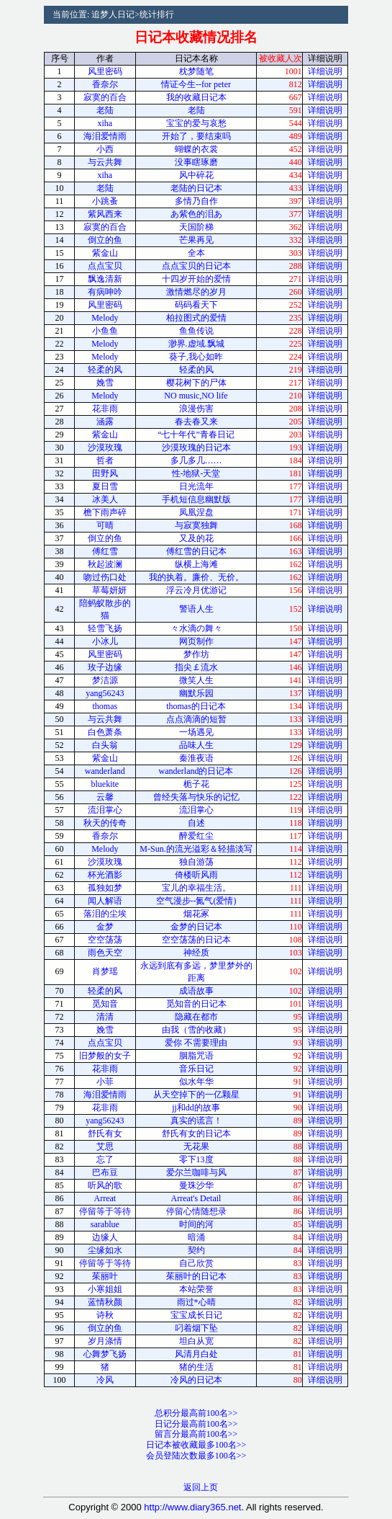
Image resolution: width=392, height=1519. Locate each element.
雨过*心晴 (196, 1302)
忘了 (105, 1159)
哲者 (105, 460)
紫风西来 (105, 214)
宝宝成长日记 (196, 1315)
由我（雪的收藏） (196, 1030)
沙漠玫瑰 (105, 447)
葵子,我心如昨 (196, 357)
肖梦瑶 (105, 971)
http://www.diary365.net (192, 1507)
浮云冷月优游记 (196, 590)
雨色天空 (105, 953)
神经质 (196, 953)
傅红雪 (105, 551)
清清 (105, 1017)
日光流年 (196, 486)
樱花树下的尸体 (196, 383)
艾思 (105, 1146)
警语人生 (196, 609)
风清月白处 (196, 1354)
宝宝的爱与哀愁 (196, 123)
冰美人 (105, 499)
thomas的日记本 (196, 706)
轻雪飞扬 (105, 628)
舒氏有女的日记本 (196, 1133)
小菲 (105, 1082)
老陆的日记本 (196, 188)
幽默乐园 (196, 693)
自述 (196, 823)
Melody (104, 318)
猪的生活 (196, 1367)
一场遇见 (196, 732)
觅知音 (105, 1004)
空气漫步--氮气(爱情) (196, 901)
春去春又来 (196, 421)
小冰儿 (105, 641)
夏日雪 (105, 486)
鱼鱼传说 (196, 331)
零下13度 (196, 1159)
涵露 (105, 421)
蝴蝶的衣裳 (196, 149)
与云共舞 (105, 162)
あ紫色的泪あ (196, 214)
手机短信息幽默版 (196, 499)
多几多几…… (196, 460)
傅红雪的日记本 (196, 551)
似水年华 (196, 1082)
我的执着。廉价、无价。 (196, 577)
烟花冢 (196, 914)
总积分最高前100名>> (196, 1413)
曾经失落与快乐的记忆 (196, 797)
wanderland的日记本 (196, 771)
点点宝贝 (105, 266)
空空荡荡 (105, 940)
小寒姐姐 (105, 1289)
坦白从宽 (196, 1341)
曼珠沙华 (196, 1185)
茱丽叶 (105, 1276)
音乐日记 (196, 1069)
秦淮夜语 (196, 758)
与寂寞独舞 (196, 525)
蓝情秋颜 (105, 1302)
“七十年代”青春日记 (196, 434)
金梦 (105, 927)
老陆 (105, 110)
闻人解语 (105, 901)
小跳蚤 (105, 201)
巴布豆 (105, 1172)
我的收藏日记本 (196, 97)
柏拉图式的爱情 (196, 318)
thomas (105, 706)
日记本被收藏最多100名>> (196, 1445)
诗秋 (105, 1315)
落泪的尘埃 (105, 914)
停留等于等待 (105, 1211)
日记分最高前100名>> (196, 1424)
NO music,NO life (195, 396)
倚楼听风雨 (196, 875)
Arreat (105, 1198)
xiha (105, 123)
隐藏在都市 (196, 1017)
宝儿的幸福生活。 (196, 888)
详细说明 (325, 71)
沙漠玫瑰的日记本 (196, 447)
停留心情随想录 (196, 1211)
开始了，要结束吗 (196, 136)
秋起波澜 (105, 564)
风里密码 (105, 71)
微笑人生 (196, 680)
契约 (196, 1250)
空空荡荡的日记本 (196, 940)
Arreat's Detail (196, 1198)
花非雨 (105, 409)
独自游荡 (196, 862)
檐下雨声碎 (105, 512)
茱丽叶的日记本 (196, 1276)
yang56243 (105, 693)
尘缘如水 (105, 1250)
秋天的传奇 (105, 823)
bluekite (105, 784)
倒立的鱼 (105, 240)
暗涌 (196, 1237)
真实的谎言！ (196, 1120)
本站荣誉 (196, 1289)
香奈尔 (105, 84)
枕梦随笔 (196, 71)
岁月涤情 (105, 1341)
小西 (105, 149)
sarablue (105, 1224)
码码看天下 (196, 305)
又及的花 (196, 538)
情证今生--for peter (196, 84)
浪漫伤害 (196, 409)
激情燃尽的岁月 (196, 292)
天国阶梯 (196, 227)
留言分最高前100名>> (196, 1434)
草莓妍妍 (105, 590)
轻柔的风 (105, 370)
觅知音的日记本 (196, 1004)
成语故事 (196, 991)
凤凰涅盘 (196, 512)
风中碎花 (196, 175)
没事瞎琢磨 (196, 162)
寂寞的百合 (105, 97)
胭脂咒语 (196, 1056)
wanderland (105, 771)
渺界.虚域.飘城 (196, 344)
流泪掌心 (105, 810)
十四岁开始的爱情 (196, 279)
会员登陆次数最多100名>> (196, 1456)
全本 (196, 253)
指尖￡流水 (196, 667)
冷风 (105, 1380)
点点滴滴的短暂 (196, 719)
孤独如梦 (105, 888)
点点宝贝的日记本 (196, 266)
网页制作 (196, 641)
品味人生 (196, 745)
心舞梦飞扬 (105, 1354)
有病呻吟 (105, 292)
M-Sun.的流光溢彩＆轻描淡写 (196, 849)
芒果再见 (196, 240)
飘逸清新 (105, 279)
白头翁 (105, 745)
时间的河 (196, 1224)
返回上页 (200, 1487)
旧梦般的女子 (105, 1056)
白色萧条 (105, 732)
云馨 (105, 797)
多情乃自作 (196, 201)
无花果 (196, 1146)
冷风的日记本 (196, 1380)
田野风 (105, 473)
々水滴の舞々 (196, 628)
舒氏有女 (105, 1133)
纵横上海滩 (196, 564)
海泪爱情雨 (105, 136)
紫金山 (105, 253)
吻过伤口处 (105, 577)
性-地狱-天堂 (196, 473)
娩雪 (105, 383)
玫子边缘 (105, 667)
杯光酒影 (105, 875)
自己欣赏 (196, 1263)
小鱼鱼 (105, 331)
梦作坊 (196, 654)
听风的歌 (105, 1185)
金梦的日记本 (196, 927)
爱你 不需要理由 (196, 1043)
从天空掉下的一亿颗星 (196, 1095)
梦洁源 (105, 680)
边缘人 (105, 1237)
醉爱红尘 (196, 836)
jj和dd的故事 (196, 1107)
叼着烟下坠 (196, 1328)
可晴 (105, 525)
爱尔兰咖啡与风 (196, 1172)
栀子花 (196, 784)
